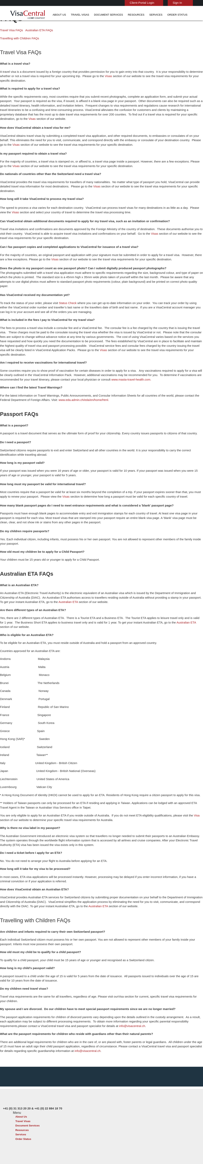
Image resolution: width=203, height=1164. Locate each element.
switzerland (82, 1133)
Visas (101, 91)
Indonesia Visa (108, 1115)
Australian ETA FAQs (34, 45)
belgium (62, 1102)
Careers (158, 1151)
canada (61, 1106)
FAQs (71, 1151)
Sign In (166, 3)
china (78, 1106)
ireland (61, 1119)
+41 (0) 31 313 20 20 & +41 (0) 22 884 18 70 (165, 1097)
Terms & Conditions (117, 1151)
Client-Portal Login (132, 3)
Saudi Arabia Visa (109, 1119)
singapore (81, 1128)
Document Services (91, 15)
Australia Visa (107, 1110)
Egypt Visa (105, 1124)
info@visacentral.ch (97, 1015)
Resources (115, 15)
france (61, 1115)
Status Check (64, 305)
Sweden (62, 1128)
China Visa (105, 1097)
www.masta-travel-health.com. (101, 377)
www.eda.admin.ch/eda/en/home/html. (69, 397)
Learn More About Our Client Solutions (37, 1151)
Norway (80, 1124)
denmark (62, 1110)
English (189, 2)
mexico (79, 1119)
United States (84, 1137)
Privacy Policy (89, 1151)
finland (79, 1110)
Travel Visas (67, 15)
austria (79, 1097)
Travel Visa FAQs (10, 45)
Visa (183, 809)
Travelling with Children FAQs (18, 54)
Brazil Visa (105, 1106)
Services (131, 15)
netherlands (64, 1124)
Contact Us (148, 1102)
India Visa (104, 1102)
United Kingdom (67, 1137)
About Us (50, 15)
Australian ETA (41, 599)
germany (80, 1115)
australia (62, 1097)
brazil (78, 1102)
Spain (60, 1133)
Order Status (149, 15)
